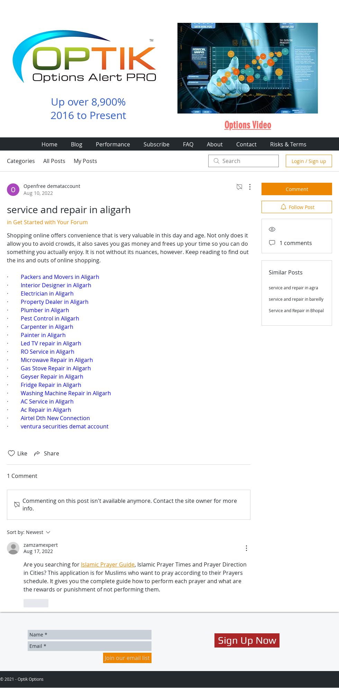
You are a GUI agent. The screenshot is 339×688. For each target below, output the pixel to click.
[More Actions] (246, 187)
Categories (21, 161)
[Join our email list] (127, 658)
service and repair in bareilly (296, 299)
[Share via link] (46, 453)
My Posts (85, 161)
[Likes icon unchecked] (11, 453)
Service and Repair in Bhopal (296, 310)
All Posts (54, 161)
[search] (243, 161)
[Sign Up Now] (247, 640)
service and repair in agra (293, 287)
